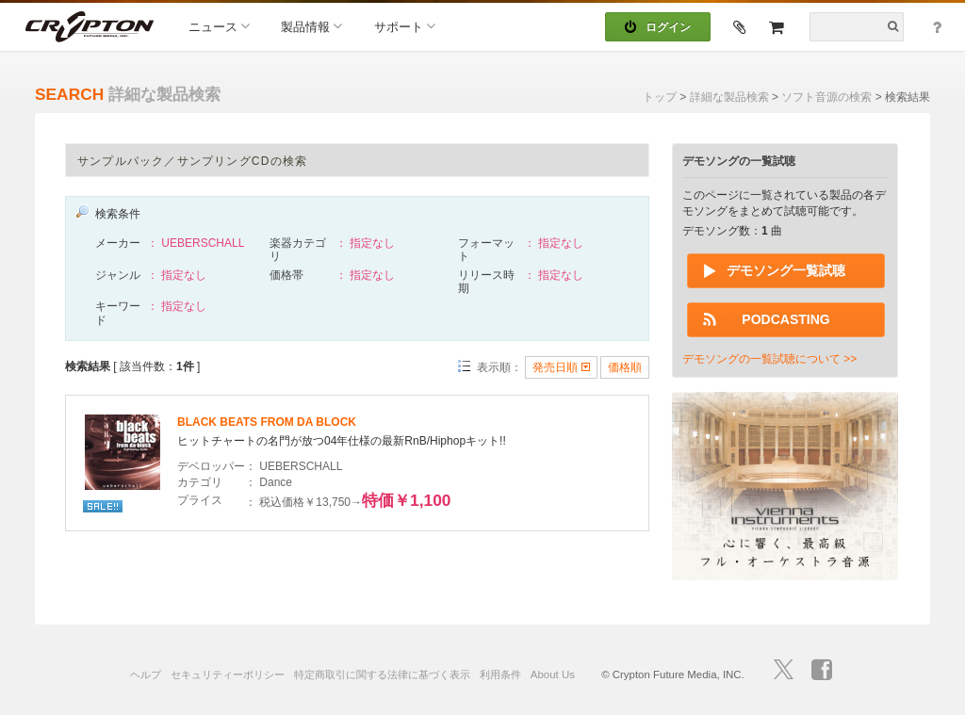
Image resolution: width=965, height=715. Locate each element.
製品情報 (311, 26)
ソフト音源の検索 (826, 97)
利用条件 (500, 674)
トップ (660, 97)
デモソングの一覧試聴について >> (769, 359)
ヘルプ (145, 674)
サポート (404, 26)
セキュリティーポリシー (228, 674)
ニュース (219, 26)
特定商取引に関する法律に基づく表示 (382, 674)
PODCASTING (785, 319)
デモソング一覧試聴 (786, 270)
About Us (553, 674)
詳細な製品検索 (729, 97)
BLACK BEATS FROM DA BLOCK (266, 422)
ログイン (658, 27)
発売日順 (560, 367)
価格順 (625, 367)
